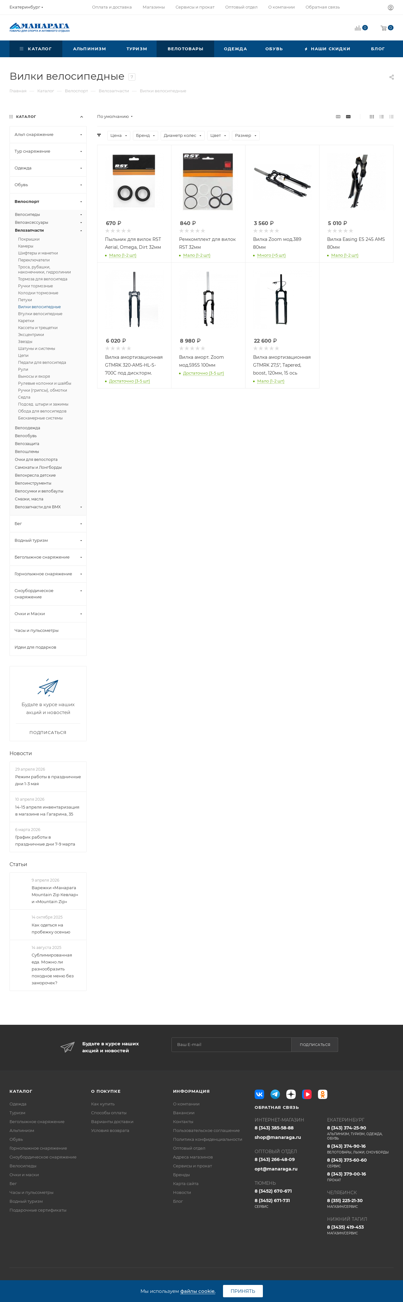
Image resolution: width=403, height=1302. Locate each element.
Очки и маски (24, 1174)
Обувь (16, 1139)
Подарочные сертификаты (37, 1210)
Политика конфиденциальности (207, 1139)
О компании (186, 1103)
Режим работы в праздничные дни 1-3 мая (48, 780)
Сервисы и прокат (192, 1165)
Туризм (17, 1112)
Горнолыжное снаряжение (38, 1148)
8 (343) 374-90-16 (360, 1149)
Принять (243, 1291)
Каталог (21, 1091)
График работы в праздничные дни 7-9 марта (45, 840)
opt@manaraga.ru (276, 1169)
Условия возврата (110, 1130)
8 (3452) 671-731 (288, 1203)
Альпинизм (21, 1130)
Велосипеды (22, 1165)
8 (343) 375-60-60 (360, 1163)
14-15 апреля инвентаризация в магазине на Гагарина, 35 (47, 810)
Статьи (18, 864)
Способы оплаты (109, 1112)
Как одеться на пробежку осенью (51, 928)
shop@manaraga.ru (278, 1137)
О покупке (106, 1091)
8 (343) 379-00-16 (360, 1177)
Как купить (103, 1103)
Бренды (181, 1174)
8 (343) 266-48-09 (275, 1159)
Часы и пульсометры (31, 1192)
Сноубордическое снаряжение (43, 1156)
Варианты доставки (112, 1121)
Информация (191, 1091)
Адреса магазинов (193, 1156)
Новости (20, 753)
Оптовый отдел (189, 1148)
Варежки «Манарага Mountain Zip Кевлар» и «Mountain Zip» (55, 894)
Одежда (18, 1103)
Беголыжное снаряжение (37, 1121)
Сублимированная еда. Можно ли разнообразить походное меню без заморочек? (53, 968)
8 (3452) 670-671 (273, 1191)
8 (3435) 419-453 (360, 1230)
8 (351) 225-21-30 (360, 1203)
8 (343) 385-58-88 (274, 1128)
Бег (13, 1183)
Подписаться (315, 1044)
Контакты (183, 1121)
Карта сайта (186, 1183)
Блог (178, 1201)
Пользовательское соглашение (206, 1130)
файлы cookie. (197, 1291)
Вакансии (184, 1112)
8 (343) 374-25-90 (360, 1133)
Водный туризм (26, 1201)
